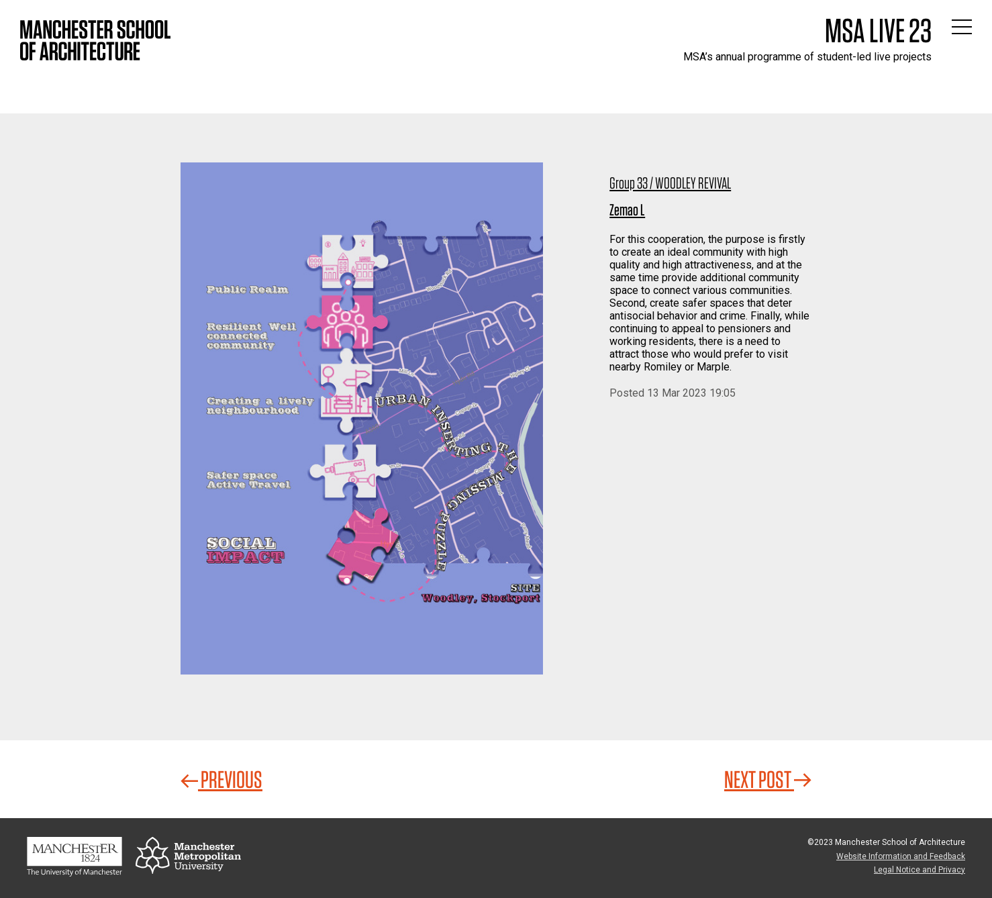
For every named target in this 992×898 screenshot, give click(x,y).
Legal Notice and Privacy (919, 870)
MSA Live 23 (878, 30)
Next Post (767, 779)
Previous (221, 779)
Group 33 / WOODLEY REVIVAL (670, 183)
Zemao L (627, 209)
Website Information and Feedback (900, 856)
